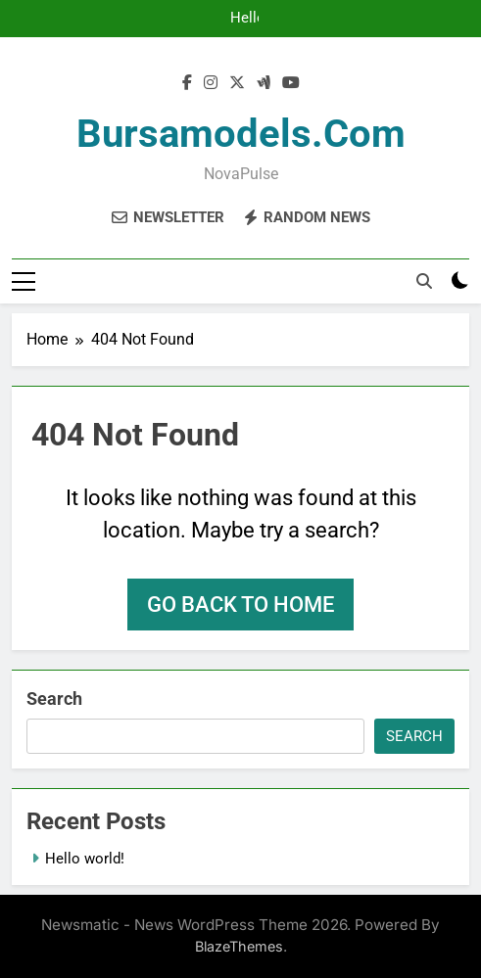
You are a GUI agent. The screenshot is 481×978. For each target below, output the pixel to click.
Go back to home (240, 604)
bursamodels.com (241, 134)
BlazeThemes (239, 946)
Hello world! (245, 18)
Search (54, 698)
